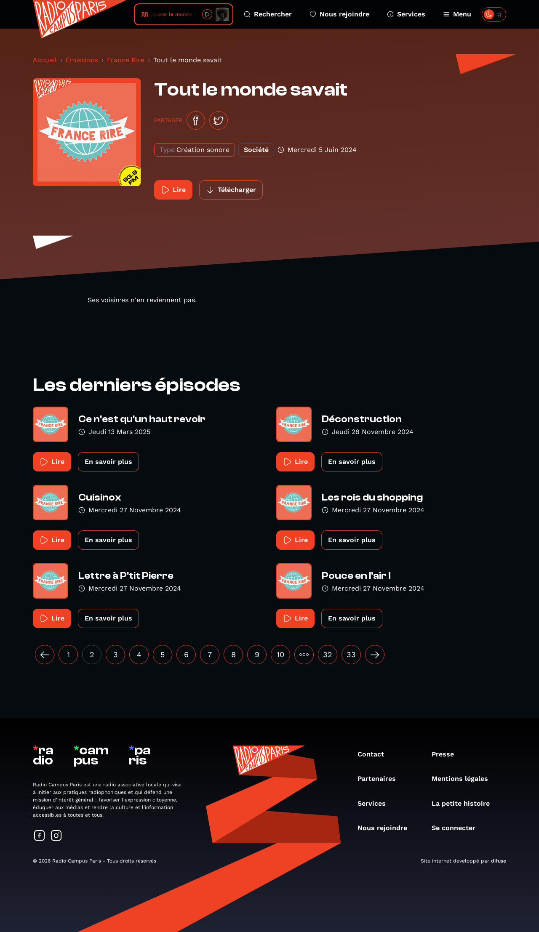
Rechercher (268, 14)
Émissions (82, 60)
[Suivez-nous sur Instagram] (56, 836)
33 (351, 654)
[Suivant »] (375, 654)
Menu (457, 14)
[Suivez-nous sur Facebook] (39, 836)
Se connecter (458, 828)
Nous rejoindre (339, 14)
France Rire (125, 60)
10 (280, 654)
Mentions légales (464, 779)
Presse (447, 754)
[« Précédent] (44, 654)
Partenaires (381, 779)
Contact (375, 754)
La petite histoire (465, 803)
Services (406, 14)
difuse (498, 861)
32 (327, 654)
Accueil (45, 60)
